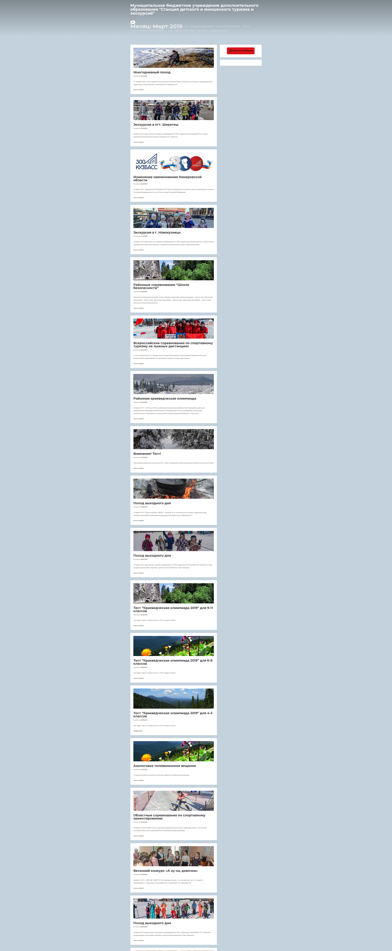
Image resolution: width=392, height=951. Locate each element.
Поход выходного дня (152, 503)
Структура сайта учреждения (219, 30)
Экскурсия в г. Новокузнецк (157, 232)
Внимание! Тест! (147, 454)
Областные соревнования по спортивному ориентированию (169, 816)
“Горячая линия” (202, 30)
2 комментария (137, 731)
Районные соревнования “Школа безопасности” (161, 286)
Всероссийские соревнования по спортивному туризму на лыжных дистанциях (173, 344)
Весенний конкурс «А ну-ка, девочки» (165, 871)
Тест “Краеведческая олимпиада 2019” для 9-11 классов (173, 609)
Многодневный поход (152, 72)
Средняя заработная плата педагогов (228, 26)
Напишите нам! (183, 26)
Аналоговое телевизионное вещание (164, 766)
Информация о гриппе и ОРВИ (184, 30)
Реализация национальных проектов (202, 26)
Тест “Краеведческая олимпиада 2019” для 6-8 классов (172, 662)
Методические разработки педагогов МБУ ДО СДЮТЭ (149, 30)
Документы (165, 26)
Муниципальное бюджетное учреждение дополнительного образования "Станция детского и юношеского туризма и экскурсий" (194, 9)
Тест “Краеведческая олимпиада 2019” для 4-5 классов (172, 714)
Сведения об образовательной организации (146, 26)
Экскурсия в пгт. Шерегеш (155, 124)
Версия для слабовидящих (241, 51)
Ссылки (174, 26)
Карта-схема (246, 26)
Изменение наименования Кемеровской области (167, 178)
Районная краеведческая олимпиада (164, 398)
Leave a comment (138, 89)
